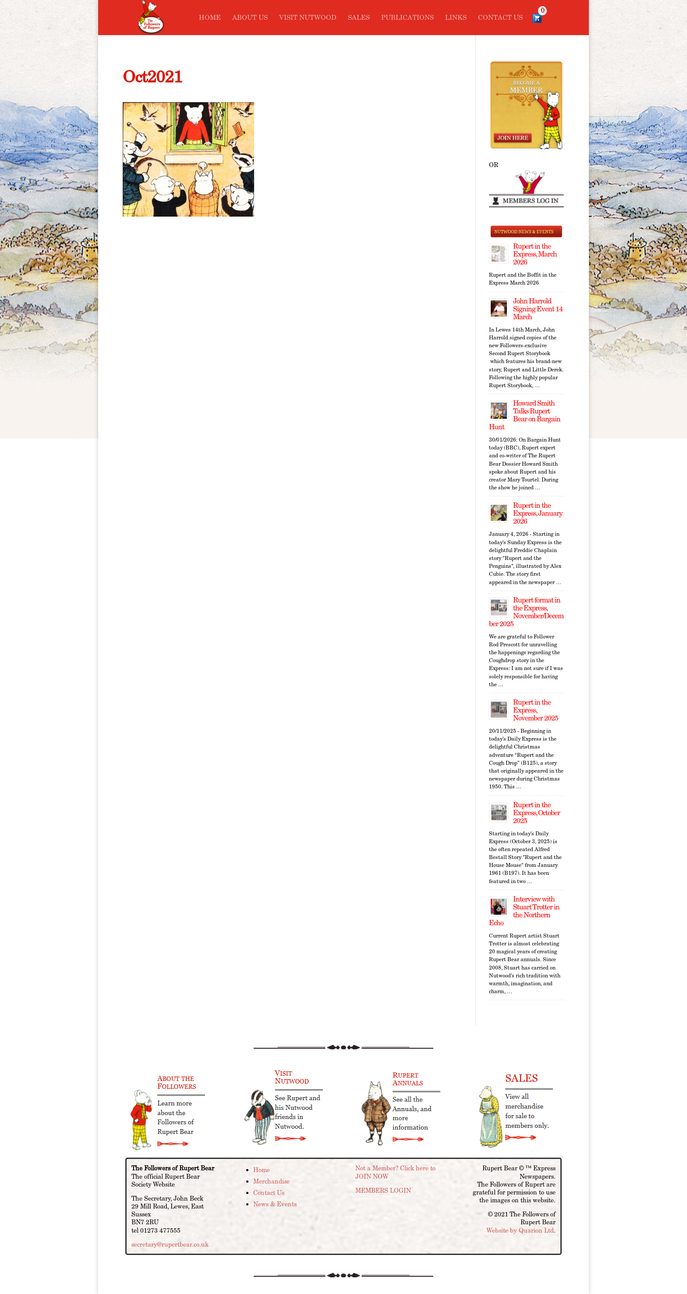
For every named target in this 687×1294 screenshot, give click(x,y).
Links (456, 17)
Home (210, 17)
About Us (250, 17)
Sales (359, 17)
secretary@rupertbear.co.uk (170, 1244)
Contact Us (500, 17)
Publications (407, 17)
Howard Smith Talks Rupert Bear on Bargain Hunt (524, 415)
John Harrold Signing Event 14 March (538, 309)
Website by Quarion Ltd (520, 1230)
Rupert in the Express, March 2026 (535, 254)
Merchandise (271, 1181)
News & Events (275, 1204)
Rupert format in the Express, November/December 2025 (526, 612)
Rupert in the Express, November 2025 (535, 710)
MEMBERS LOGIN (383, 1190)
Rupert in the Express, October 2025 (536, 813)
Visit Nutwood (307, 17)
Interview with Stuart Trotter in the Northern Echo (524, 911)
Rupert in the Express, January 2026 (538, 513)
